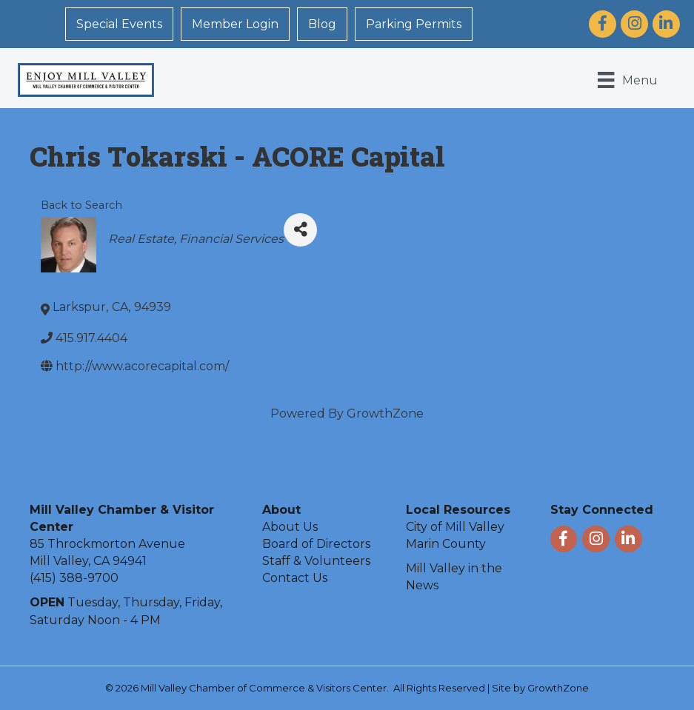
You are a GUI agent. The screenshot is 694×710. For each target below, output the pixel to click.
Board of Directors (316, 544)
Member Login (235, 24)
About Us (290, 527)
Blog (322, 24)
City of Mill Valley (455, 527)
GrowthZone (385, 413)
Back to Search (81, 205)
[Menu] (627, 80)
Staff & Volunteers (316, 561)
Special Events (119, 24)
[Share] (300, 230)
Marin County (446, 544)
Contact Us (294, 578)
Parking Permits (413, 24)
